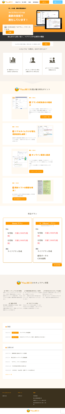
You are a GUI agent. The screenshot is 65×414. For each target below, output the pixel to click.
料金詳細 (57, 265)
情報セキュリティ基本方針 (39, 400)
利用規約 (35, 396)
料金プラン (18, 2)
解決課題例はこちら (19, 199)
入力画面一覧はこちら (46, 117)
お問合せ (20, 396)
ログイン (44, 2)
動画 (30, 2)
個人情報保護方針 (37, 398)
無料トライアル (57, 2)
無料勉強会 (35, 2)
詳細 (10, 32)
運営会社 (5, 396)
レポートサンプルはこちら (36, 172)
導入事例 (24, 2)
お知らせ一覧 (8, 374)
